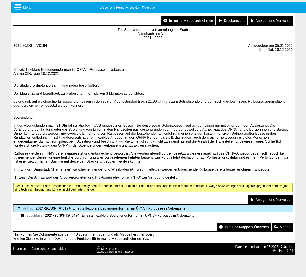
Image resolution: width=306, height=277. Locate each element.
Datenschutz (40, 249)
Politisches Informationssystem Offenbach (127, 7)
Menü (27, 7)
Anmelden (59, 249)
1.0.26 (288, 251)
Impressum (21, 249)
